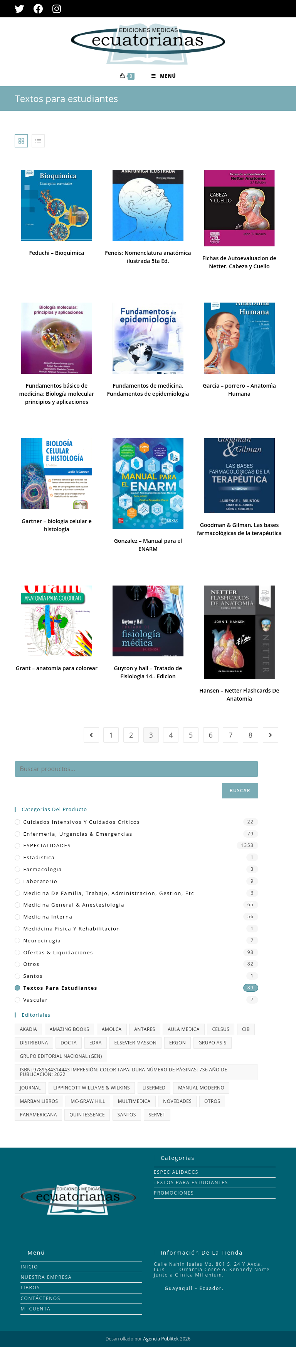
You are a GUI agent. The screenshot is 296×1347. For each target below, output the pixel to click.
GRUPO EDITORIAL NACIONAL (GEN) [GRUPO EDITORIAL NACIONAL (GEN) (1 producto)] (61, 1056)
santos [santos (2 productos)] (127, 1114)
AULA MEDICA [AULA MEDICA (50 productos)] (183, 1029)
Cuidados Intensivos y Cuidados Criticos (81, 821)
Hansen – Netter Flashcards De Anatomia (239, 694)
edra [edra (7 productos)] (95, 1042)
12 (252, 140)
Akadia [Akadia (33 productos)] (28, 1029)
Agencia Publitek (161, 1338)
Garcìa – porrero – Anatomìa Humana (239, 389)
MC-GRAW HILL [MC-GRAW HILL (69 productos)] (88, 1101)
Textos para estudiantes (60, 987)
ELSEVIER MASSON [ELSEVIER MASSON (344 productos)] (135, 1042)
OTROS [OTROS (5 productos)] (212, 1101)
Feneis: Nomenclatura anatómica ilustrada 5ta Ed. (148, 256)
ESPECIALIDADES (47, 845)
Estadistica (39, 857)
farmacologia (42, 869)
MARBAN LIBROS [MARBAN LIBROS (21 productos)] (39, 1101)
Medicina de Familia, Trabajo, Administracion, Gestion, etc (108, 893)
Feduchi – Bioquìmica (56, 252)
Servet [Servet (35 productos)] (157, 1114)
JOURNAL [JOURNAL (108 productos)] (30, 1087)
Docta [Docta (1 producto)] (69, 1042)
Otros (31, 963)
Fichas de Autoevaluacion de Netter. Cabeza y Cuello (239, 262)
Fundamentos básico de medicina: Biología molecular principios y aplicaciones (56, 393)
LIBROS (30, 1287)
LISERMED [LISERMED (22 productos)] (154, 1087)
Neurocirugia (42, 940)
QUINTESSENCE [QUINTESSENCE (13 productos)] (87, 1114)
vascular (35, 999)
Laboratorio (40, 881)
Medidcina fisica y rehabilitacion (71, 928)
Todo (274, 140)
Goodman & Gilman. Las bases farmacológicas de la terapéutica (239, 529)
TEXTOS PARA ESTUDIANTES (191, 1182)
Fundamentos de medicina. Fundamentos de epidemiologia (148, 389)
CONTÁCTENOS (40, 1298)
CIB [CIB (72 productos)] (246, 1029)
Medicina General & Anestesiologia (73, 904)
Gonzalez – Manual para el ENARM (148, 544)
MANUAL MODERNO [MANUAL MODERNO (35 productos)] (201, 1087)
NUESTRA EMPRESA (46, 1277)
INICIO (29, 1266)
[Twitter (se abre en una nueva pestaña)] (22, 8)
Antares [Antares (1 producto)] (144, 1029)
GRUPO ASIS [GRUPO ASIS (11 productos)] (212, 1042)
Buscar (240, 790)
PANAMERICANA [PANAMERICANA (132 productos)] (38, 1114)
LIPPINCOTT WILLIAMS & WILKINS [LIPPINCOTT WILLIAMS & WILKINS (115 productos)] (92, 1087)
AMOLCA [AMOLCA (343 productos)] (112, 1029)
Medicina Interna (47, 916)
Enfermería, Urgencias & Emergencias (77, 833)
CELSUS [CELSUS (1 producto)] (220, 1029)
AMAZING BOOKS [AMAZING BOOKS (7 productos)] (69, 1029)
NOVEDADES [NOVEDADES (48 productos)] (177, 1101)
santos (33, 975)
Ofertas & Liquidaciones (58, 952)
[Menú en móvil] (163, 76)
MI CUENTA (35, 1308)
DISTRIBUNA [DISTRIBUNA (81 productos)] (34, 1042)
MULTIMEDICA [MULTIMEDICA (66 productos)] (134, 1101)
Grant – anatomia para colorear (57, 668)
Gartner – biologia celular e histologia (57, 525)
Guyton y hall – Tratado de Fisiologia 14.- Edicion (148, 672)
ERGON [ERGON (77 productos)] (177, 1042)
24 (261, 140)
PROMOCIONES (174, 1193)
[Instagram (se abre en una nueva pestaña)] (57, 8)
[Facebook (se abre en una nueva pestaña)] (38, 8)
